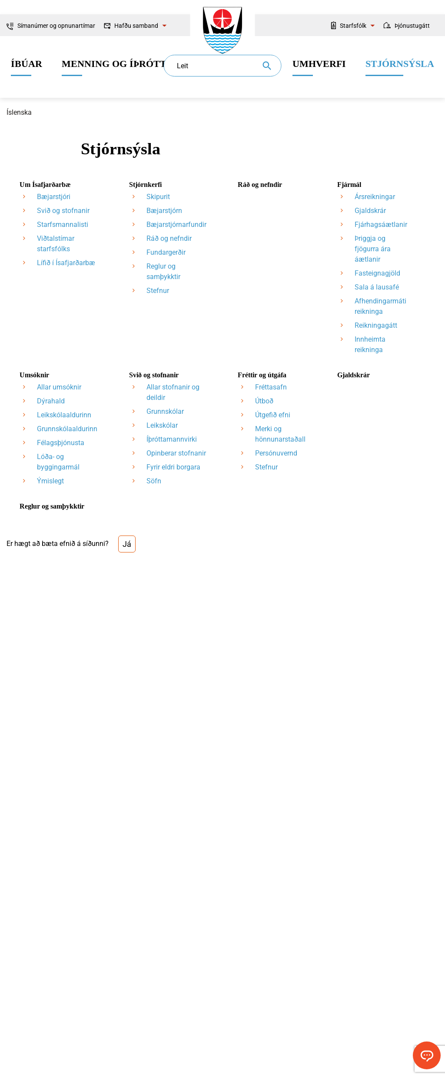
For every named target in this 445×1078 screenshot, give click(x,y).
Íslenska (19, 112)
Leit (182, 66)
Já (127, 544)
